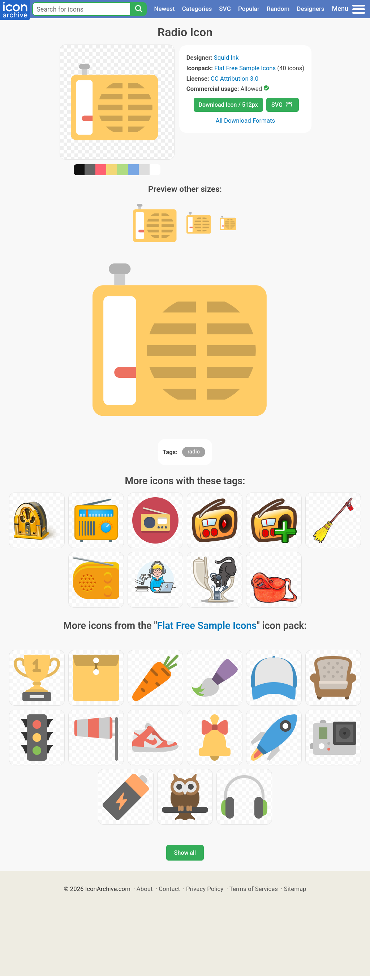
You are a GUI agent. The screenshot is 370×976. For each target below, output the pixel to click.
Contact (169, 888)
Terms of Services (253, 888)
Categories (197, 8)
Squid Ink (226, 57)
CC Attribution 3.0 (234, 78)
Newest (164, 8)
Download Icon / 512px (228, 104)
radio (194, 451)
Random (278, 8)
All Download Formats (245, 120)
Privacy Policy (204, 888)
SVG (225, 8)
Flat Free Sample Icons (245, 68)
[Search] (138, 9)
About (145, 888)
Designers (310, 8)
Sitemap (295, 888)
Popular (248, 8)
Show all (185, 852)
